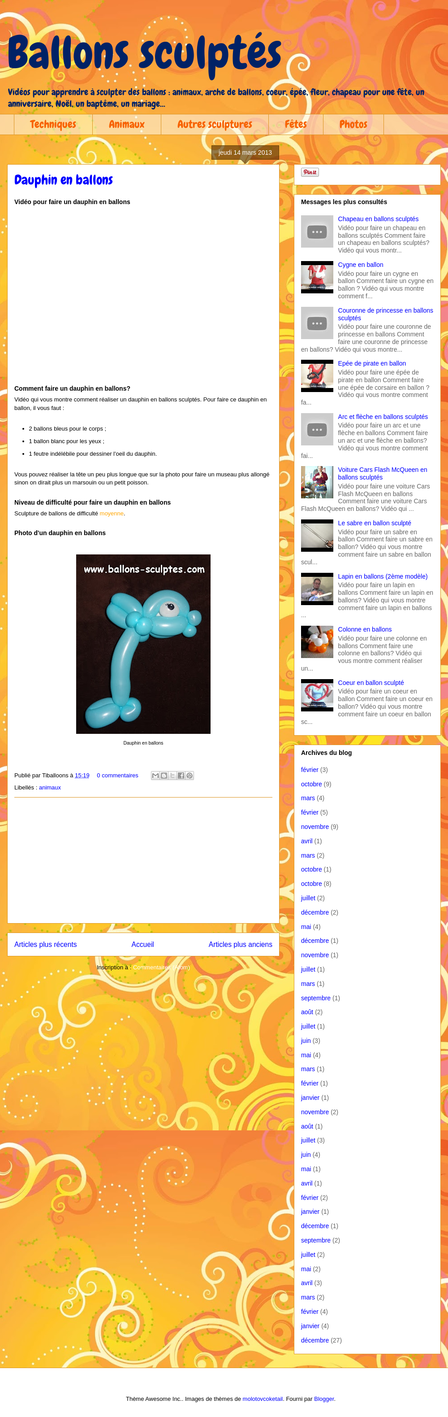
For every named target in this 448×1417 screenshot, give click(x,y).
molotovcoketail (263, 1398)
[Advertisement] (143, 860)
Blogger (324, 1398)
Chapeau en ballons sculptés (378, 218)
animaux (50, 787)
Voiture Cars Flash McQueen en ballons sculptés (382, 473)
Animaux (127, 124)
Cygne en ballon (360, 264)
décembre (315, 912)
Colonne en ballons (365, 629)
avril (307, 841)
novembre (315, 826)
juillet (308, 898)
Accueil (143, 944)
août (307, 1012)
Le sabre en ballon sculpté (374, 523)
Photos (353, 124)
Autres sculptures (214, 124)
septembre (316, 998)
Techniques (53, 124)
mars (308, 798)
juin (306, 1040)
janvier (310, 1097)
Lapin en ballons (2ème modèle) (383, 576)
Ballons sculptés (144, 52)
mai (306, 926)
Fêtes (296, 124)
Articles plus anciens (240, 944)
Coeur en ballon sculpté (371, 682)
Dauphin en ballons (63, 179)
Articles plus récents (45, 944)
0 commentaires (117, 775)
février (310, 769)
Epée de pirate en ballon (372, 363)
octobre (311, 784)
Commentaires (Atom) (161, 967)
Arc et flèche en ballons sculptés (383, 416)
